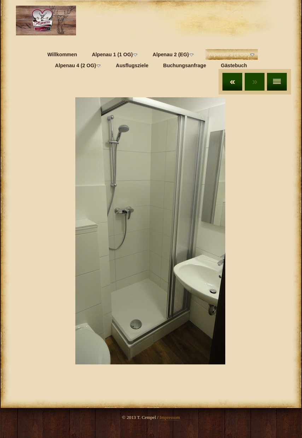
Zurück (232, 82)
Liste (277, 82)
